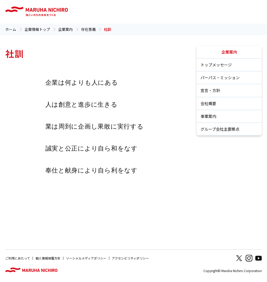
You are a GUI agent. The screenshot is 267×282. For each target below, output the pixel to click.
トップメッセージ (216, 64)
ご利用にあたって (17, 258)
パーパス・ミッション (220, 77)
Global (247, 12)
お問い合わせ (205, 12)
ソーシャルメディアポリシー (86, 258)
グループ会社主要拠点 (220, 129)
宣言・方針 (210, 90)
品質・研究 (126, 11)
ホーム (10, 29)
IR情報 (143, 11)
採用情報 (183, 12)
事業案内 (208, 116)
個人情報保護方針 (47, 258)
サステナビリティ (101, 11)
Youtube (258, 258)
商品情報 (228, 12)
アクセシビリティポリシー (130, 258)
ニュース (158, 11)
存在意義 (88, 29)
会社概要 (208, 103)
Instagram (249, 258)
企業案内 (78, 11)
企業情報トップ (37, 29)
